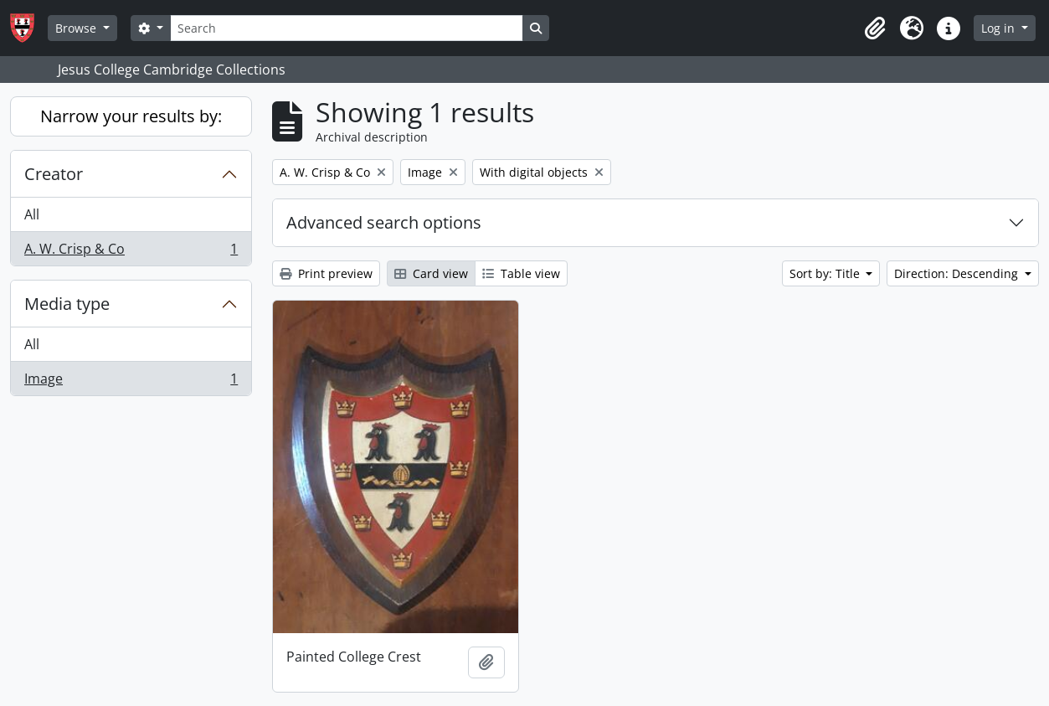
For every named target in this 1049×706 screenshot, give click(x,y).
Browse (77, 28)
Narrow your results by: (131, 116)
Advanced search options (383, 222)
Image (130, 381)
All (31, 214)
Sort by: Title (826, 273)
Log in (999, 28)
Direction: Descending (957, 273)
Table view (521, 273)
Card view (431, 273)
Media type (67, 303)
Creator (53, 173)
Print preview (326, 273)
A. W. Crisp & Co (130, 252)
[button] (874, 28)
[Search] (346, 28)
